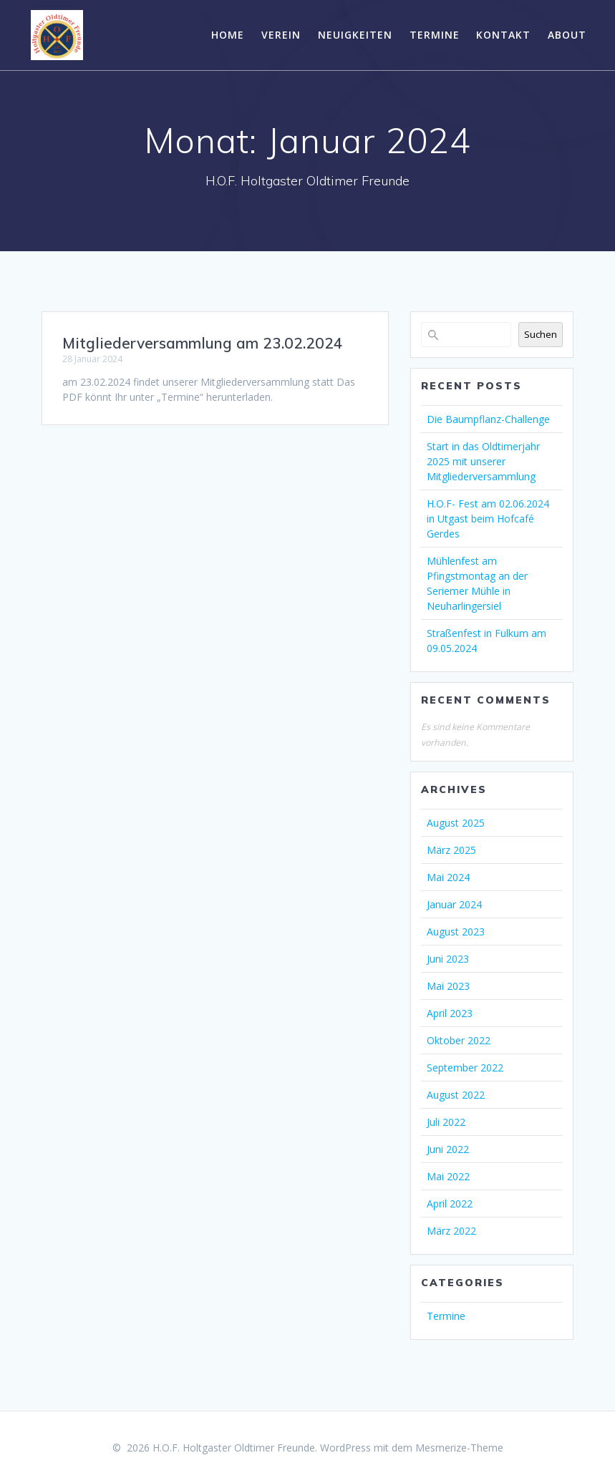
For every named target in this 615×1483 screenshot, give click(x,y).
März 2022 (451, 1231)
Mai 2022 (448, 1176)
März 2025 (451, 850)
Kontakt (503, 35)
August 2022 (456, 1095)
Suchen (540, 334)
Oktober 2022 (458, 1040)
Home (227, 35)
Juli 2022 (446, 1122)
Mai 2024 (448, 877)
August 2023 (456, 931)
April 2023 (450, 1013)
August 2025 (456, 823)
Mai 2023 (448, 986)
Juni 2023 (448, 959)
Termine (435, 35)
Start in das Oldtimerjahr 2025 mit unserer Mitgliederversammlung (483, 461)
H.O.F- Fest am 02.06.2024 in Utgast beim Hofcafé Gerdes (488, 518)
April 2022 (450, 1203)
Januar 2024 (454, 904)
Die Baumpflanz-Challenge (488, 419)
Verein (281, 35)
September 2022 (465, 1067)
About (567, 35)
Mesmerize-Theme (459, 1447)
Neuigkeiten (355, 35)
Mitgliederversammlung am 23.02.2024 (202, 343)
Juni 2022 (448, 1149)
